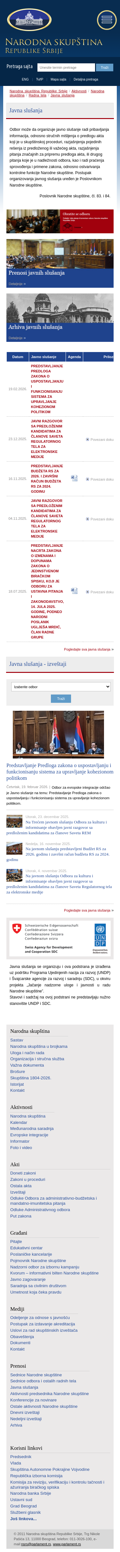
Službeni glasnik (25, 1512)
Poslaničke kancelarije (31, 1254)
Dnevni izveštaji (25, 1412)
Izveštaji (18, 1192)
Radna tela (37, 95)
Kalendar (18, 1122)
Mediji (17, 1309)
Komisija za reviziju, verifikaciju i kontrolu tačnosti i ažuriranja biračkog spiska (57, 1485)
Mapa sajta (58, 79)
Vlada (15, 1463)
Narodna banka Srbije (30, 1493)
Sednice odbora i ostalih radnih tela (43, 1381)
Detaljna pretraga (86, 79)
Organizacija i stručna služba (37, 1058)
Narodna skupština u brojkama (39, 1046)
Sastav (16, 1040)
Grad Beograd (23, 1506)
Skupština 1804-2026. (30, 1078)
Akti (15, 1164)
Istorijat (17, 1084)
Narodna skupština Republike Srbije (39, 91)
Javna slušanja (63, 95)
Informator (19, 1141)
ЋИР (39, 79)
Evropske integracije (29, 1134)
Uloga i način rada (27, 1052)
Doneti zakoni (23, 1173)
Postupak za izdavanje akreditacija (42, 1324)
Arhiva (16, 1425)
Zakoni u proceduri (27, 1179)
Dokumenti (20, 1342)
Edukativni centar (26, 1247)
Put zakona (20, 1216)
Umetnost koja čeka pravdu (35, 1292)
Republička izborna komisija (36, 1475)
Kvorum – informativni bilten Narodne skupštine (54, 1273)
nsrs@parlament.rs (36, 1544)
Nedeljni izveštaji (26, 1418)
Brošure (17, 1071)
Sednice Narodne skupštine (36, 1374)
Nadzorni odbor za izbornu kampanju (44, 1267)
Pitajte (16, 1241)
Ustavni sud (21, 1499)
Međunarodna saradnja (32, 1128)
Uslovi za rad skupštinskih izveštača (43, 1330)
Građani (18, 1233)
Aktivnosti (78, 91)
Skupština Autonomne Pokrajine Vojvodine (50, 1469)
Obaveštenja (22, 1336)
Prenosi (18, 1366)
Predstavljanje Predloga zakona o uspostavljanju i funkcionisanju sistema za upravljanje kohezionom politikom (60, 771)
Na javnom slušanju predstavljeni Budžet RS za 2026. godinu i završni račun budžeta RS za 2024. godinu (57, 854)
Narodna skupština (30, 1031)
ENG (25, 79)
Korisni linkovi (26, 1448)
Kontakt (17, 1090)
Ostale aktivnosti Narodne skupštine (43, 1406)
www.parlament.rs (67, 1544)
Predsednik (20, 1456)
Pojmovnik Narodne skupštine (38, 1260)
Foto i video (21, 1147)
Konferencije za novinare (33, 1400)
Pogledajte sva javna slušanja (87, 649)
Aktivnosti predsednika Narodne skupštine (49, 1393)
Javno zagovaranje (28, 1279)
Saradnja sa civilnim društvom (38, 1285)
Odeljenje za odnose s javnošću (40, 1317)
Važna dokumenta (27, 1065)
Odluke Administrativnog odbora (40, 1209)
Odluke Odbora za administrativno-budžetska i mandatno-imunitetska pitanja (53, 1201)
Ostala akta (21, 1185)
